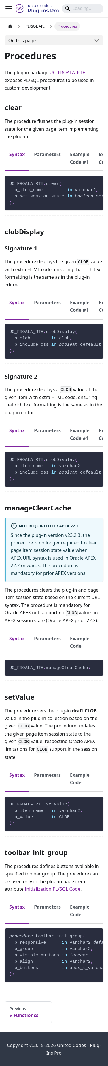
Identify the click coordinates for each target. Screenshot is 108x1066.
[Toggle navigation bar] (9, 8)
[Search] (82, 8)
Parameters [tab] (47, 154)
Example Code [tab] (80, 642)
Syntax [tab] (17, 154)
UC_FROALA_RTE (67, 72)
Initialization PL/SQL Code (52, 889)
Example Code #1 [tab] (80, 158)
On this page (22, 40)
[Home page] (10, 26)
